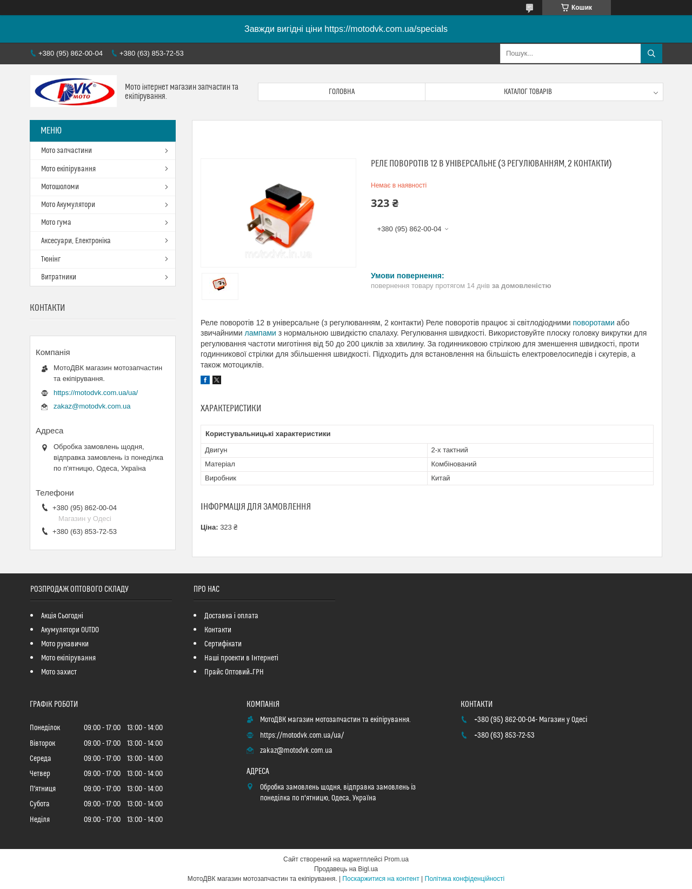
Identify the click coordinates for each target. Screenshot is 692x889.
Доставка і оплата (231, 616)
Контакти (217, 630)
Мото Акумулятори (68, 204)
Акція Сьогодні (62, 616)
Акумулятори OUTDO (70, 630)
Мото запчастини (66, 150)
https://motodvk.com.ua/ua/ (96, 393)
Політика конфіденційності (465, 879)
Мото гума (56, 222)
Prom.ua (396, 859)
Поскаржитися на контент (380, 879)
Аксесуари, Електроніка (76, 241)
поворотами (594, 322)
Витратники (58, 277)
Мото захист (59, 672)
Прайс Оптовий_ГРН (234, 672)
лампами (260, 333)
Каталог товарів (528, 92)
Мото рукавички (65, 644)
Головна (342, 92)
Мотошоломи (60, 187)
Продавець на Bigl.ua (346, 869)
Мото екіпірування (68, 169)
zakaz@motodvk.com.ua (92, 406)
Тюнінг (51, 259)
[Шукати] (651, 53)
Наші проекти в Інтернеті (241, 658)
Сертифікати (223, 644)
